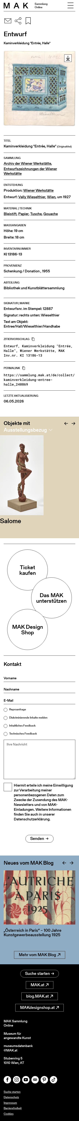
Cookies (8, 1114)
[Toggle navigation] (70, 6)
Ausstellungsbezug (25, 430)
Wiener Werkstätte (38, 190)
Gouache (50, 214)
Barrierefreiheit (13, 1108)
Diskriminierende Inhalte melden (28, 717)
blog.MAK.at (39, 996)
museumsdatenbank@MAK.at (18, 1048)
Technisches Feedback (23, 733)
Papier (23, 214)
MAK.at (40, 985)
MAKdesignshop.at (39, 1007)
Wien (51, 197)
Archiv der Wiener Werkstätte (27, 163)
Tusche (36, 214)
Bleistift (10, 214)
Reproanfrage (17, 709)
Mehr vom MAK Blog (39, 955)
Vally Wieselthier (31, 197)
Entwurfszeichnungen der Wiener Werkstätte (30, 171)
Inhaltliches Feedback (22, 725)
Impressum (10, 1103)
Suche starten (39, 973)
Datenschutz (11, 1097)
